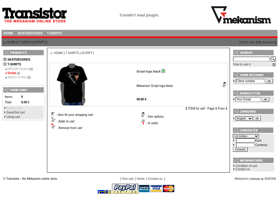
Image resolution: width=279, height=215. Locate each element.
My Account (265, 42)
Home (141, 178)
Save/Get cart (16, 112)
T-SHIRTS (25, 42)
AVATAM (270, 178)
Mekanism (241, 178)
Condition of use (246, 166)
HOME (11, 42)
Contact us (243, 169)
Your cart (247, 42)
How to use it (242, 64)
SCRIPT (40, 42)
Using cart (13, 117)
